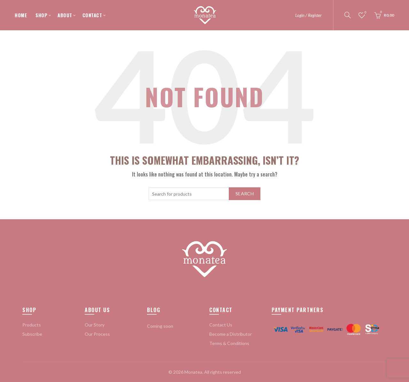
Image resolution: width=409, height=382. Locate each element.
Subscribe (32, 334)
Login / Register (308, 15)
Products (31, 324)
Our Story (94, 324)
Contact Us (220, 324)
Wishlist (365, 13)
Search (244, 193)
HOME (21, 15)
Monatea (193, 372)
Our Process (97, 334)
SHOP (41, 15)
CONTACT (92, 15)
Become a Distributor (230, 334)
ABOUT (65, 15)
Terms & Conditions (229, 343)
